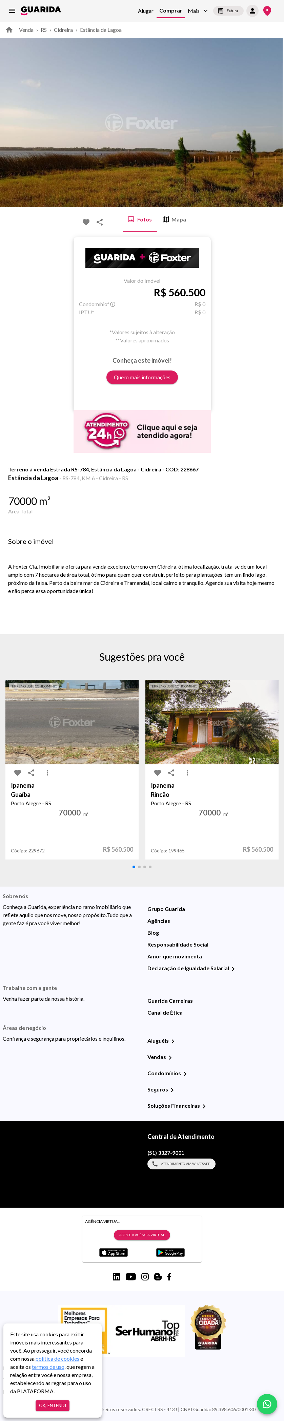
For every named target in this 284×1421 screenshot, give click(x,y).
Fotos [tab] (140, 219)
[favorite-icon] (86, 222)
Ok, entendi (52, 1405)
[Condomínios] (185, 1074)
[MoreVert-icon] (47, 773)
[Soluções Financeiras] (204, 1106)
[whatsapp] (267, 1404)
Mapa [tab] (174, 219)
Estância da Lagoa (101, 29)
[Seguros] (172, 1090)
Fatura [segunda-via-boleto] (228, 11)
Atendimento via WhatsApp (181, 1164)
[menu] (12, 11)
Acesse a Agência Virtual (142, 1235)
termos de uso (48, 1366)
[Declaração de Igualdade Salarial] (233, 969)
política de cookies (57, 1358)
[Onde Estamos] (267, 11)
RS (44, 29)
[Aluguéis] (173, 1041)
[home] (40, 11)
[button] (197, 11)
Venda (26, 29)
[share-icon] (99, 222)
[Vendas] (170, 1058)
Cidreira (63, 29)
